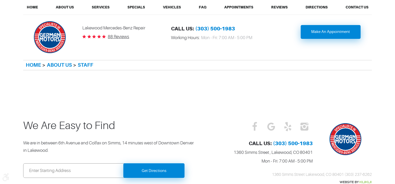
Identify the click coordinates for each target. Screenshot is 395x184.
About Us (65, 7)
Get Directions (154, 171)
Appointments (238, 7)
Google (271, 127)
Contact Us (357, 7)
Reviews (279, 7)
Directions (317, 7)
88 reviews (118, 36)
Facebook (254, 127)
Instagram (304, 127)
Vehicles (172, 7)
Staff (85, 65)
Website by (355, 182)
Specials (136, 7)
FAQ (202, 7)
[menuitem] (32, 7)
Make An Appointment (330, 32)
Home (32, 7)
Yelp (288, 127)
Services (101, 7)
